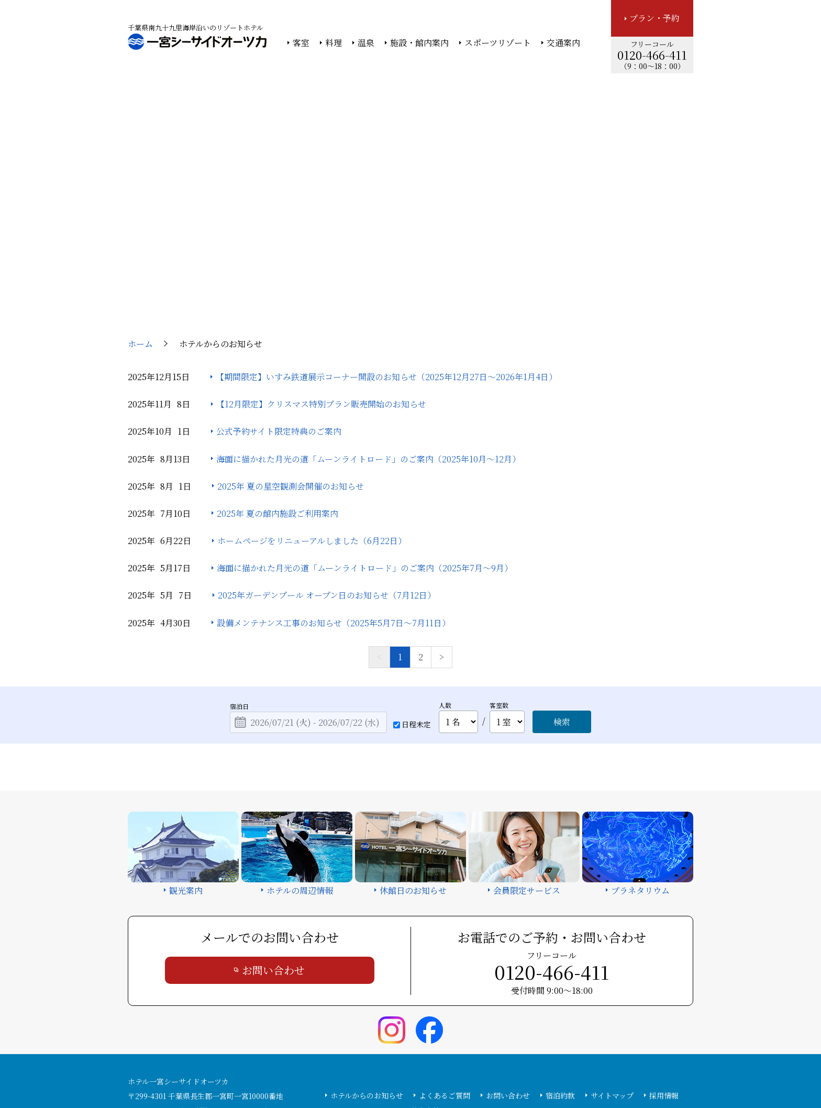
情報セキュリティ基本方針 (419, 1072)
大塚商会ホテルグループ (335, 1072)
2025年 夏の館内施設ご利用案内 (277, 417)
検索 (561, 625)
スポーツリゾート (497, 43)
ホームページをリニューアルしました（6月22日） (311, 444)
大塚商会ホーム (265, 1072)
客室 (301, 43)
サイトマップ (612, 999)
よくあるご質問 (444, 999)
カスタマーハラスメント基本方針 (385, 1014)
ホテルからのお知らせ (366, 999)
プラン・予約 (654, 18)
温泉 (366, 43)
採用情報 (664, 999)
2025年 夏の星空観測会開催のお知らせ (290, 390)
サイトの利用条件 (559, 1072)
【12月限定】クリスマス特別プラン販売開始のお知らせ (321, 308)
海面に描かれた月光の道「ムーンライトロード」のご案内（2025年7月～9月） (365, 472)
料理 (333, 43)
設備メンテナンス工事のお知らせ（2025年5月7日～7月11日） (333, 526)
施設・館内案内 (419, 43)
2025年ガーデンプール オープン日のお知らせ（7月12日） (327, 499)
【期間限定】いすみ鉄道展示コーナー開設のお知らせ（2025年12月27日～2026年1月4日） (386, 280)
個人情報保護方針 (496, 1072)
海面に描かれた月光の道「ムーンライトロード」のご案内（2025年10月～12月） (368, 363)
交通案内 (563, 43)
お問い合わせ (273, 873)
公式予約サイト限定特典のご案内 (278, 335)
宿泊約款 (560, 999)
